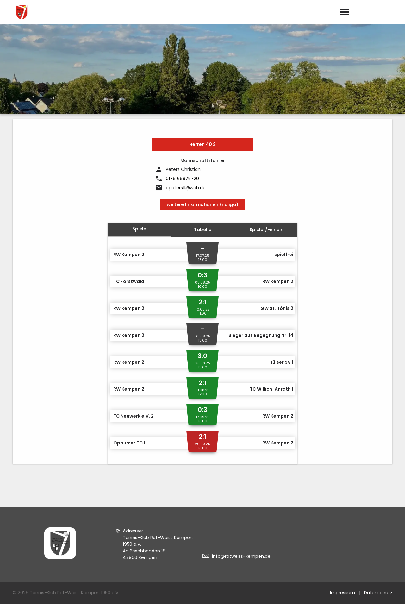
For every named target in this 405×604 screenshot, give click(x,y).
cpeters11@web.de (186, 188)
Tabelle (202, 229)
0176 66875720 (182, 178)
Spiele (139, 229)
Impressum (342, 592)
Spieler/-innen (266, 229)
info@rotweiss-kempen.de (241, 556)
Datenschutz (378, 592)
